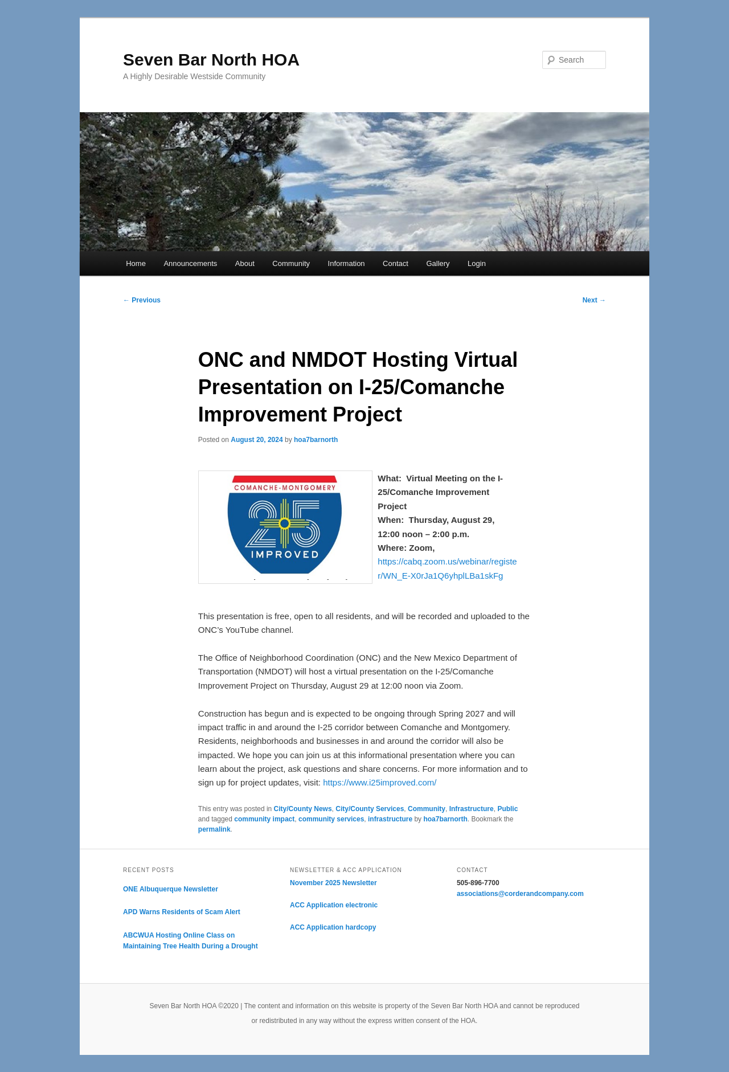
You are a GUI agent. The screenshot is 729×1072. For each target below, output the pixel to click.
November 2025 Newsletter (333, 883)
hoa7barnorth (316, 440)
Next (594, 300)
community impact (264, 819)
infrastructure (390, 819)
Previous (142, 300)
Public (507, 809)
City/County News (303, 809)
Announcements (190, 263)
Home (136, 263)
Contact (395, 263)
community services (331, 819)
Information (346, 263)
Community (291, 263)
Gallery (437, 263)
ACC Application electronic (334, 905)
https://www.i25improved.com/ (379, 782)
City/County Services (369, 809)
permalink (214, 829)
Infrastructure (471, 809)
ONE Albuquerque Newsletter (170, 889)
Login (477, 263)
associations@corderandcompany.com (520, 894)
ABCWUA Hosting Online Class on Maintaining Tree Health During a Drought (190, 941)
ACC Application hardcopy (333, 927)
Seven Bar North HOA (211, 59)
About (245, 263)
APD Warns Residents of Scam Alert (181, 912)
